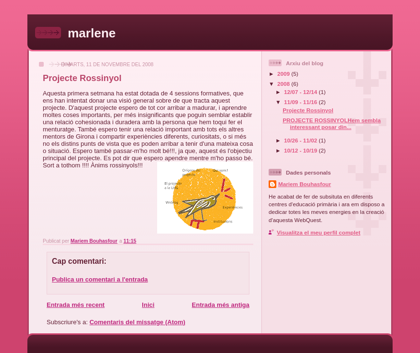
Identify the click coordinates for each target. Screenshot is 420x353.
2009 (284, 74)
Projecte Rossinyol (308, 110)
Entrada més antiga (220, 304)
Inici (148, 304)
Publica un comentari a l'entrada (100, 279)
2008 (284, 84)
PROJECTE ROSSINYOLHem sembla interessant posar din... (332, 123)
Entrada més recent (76, 304)
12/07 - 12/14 (301, 92)
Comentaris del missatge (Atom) (137, 322)
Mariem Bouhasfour (304, 184)
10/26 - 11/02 (301, 140)
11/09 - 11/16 (301, 102)
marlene (92, 33)
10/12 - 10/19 (301, 150)
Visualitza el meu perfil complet (318, 232)
